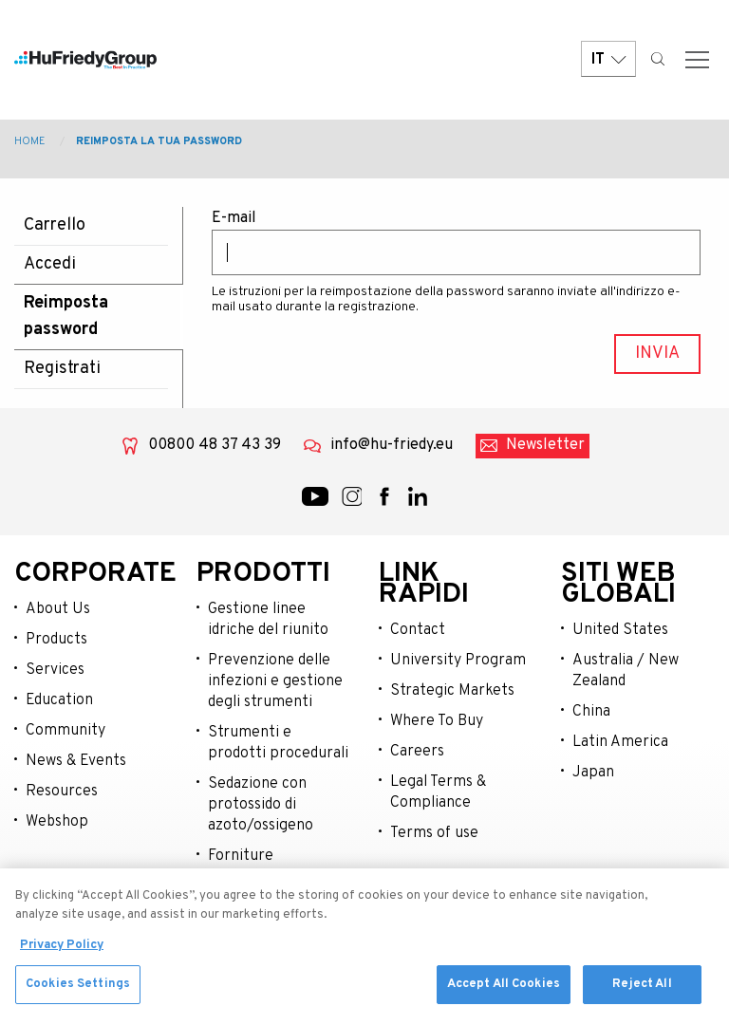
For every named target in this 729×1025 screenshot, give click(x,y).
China (591, 711)
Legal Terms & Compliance (438, 792)
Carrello (54, 225)
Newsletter (545, 445)
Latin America (620, 742)
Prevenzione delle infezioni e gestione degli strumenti (275, 681)
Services (55, 670)
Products (56, 639)
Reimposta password (66, 316)
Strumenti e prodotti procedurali (278, 743)
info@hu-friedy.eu (391, 445)
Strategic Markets (452, 690)
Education (59, 700)
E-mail (234, 218)
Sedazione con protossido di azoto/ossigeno (260, 804)
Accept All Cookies (503, 994)
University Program (458, 660)
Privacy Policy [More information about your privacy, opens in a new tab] (61, 955)
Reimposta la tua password (159, 141)
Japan (593, 772)
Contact (417, 630)
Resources (62, 791)
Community (65, 730)
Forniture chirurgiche (247, 866)
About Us (58, 609)
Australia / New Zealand (625, 671)
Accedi (50, 264)
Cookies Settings (78, 994)
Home (30, 141)
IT (608, 59)
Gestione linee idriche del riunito (268, 620)
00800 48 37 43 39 (214, 445)
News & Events (76, 761)
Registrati (62, 369)
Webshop (57, 821)
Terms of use (434, 833)
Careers (417, 751)
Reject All (641, 994)
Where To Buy (436, 721)
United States (620, 630)
